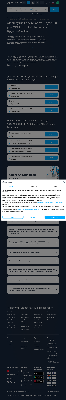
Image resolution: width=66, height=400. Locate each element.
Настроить (33, 217)
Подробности (33, 186)
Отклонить (13, 217)
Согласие (11, 186)
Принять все (54, 217)
